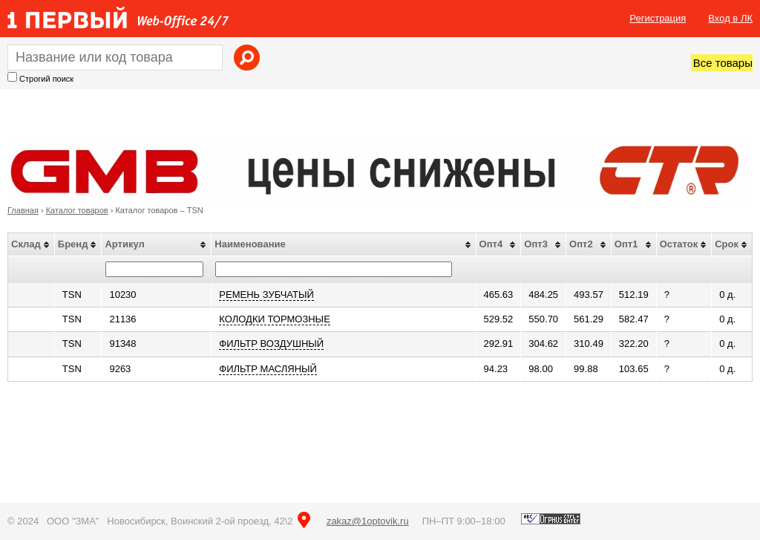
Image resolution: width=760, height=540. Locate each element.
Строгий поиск (46, 78)
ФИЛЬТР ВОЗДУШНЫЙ (271, 343)
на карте (304, 520)
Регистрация (657, 18)
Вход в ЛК (730, 18)
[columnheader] (31, 244)
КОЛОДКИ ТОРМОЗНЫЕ (274, 319)
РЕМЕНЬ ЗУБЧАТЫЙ (266, 294)
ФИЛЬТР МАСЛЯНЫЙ (268, 368)
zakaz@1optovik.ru (368, 521)
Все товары (723, 62)
